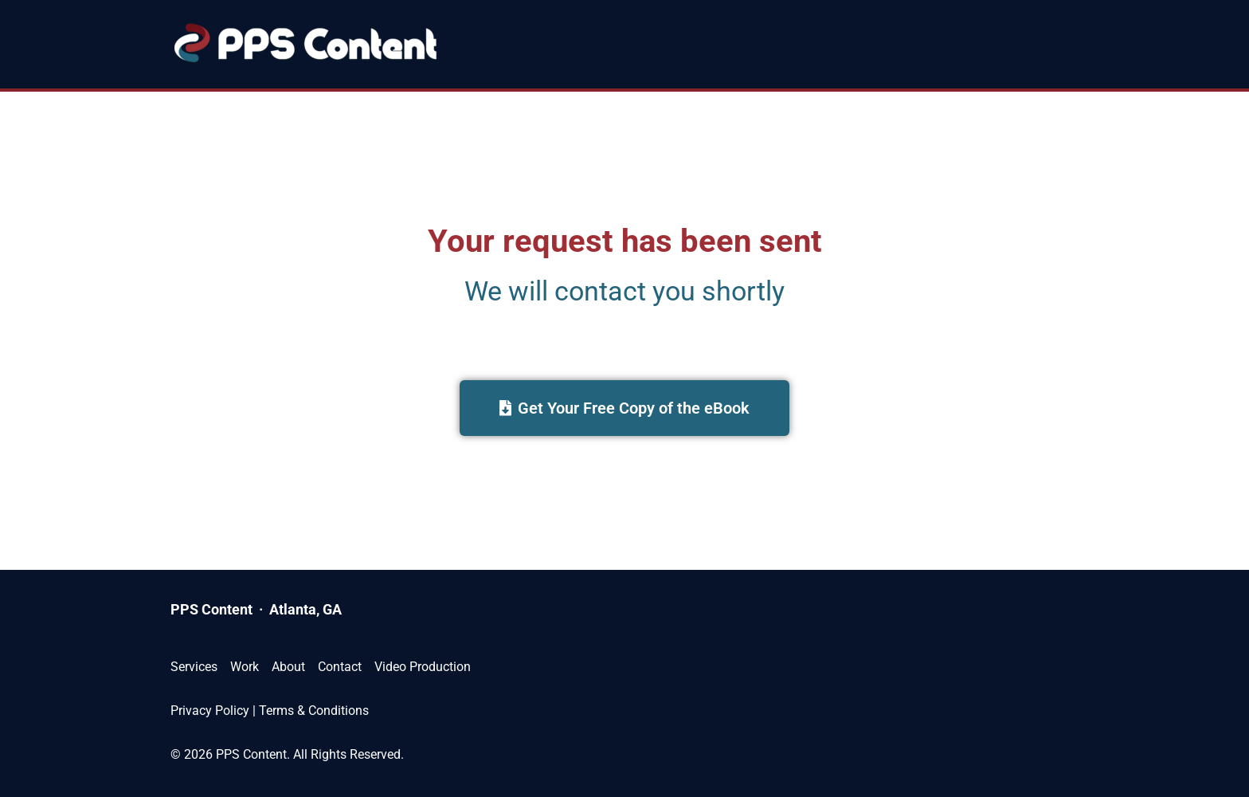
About (288, 666)
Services (193, 666)
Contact (340, 666)
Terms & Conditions (314, 710)
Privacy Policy (209, 710)
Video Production (422, 666)
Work (244, 666)
